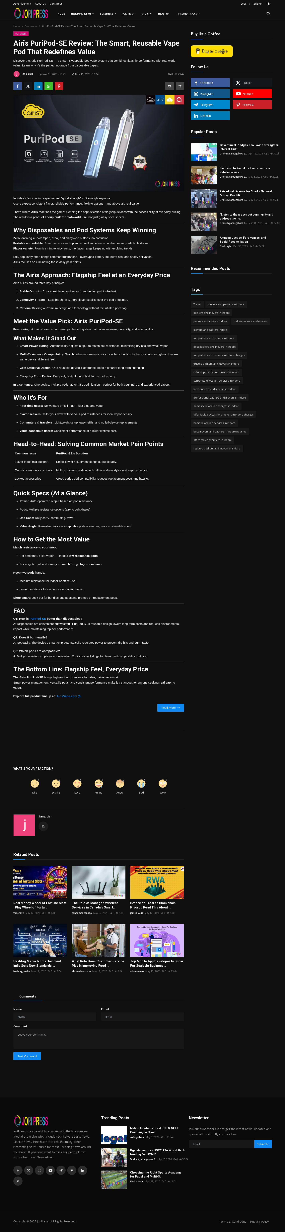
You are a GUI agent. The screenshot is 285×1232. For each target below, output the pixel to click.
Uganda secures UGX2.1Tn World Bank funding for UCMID (157, 1152)
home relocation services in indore (214, 423)
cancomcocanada (82, 913)
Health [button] (164, 14)
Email (105, 1009)
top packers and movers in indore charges (219, 355)
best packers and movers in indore (214, 346)
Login (244, 3)
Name (17, 1009)
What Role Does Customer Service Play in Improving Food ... (98, 963)
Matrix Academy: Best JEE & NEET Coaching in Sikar (154, 1130)
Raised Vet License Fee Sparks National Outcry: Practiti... (246, 193)
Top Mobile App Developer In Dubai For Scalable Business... (156, 963)
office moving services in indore (212, 440)
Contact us (56, 3)
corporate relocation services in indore (216, 380)
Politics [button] (129, 14)
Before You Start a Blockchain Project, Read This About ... (153, 905)
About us (40, 3)
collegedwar (137, 1137)
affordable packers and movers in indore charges (223, 414)
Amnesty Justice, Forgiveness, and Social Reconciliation (243, 239)
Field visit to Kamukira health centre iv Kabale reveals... (245, 170)
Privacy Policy (259, 1221)
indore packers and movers (250, 321)
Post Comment (27, 1056)
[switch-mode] (269, 3)
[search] (268, 13)
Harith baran (137, 1181)
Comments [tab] (27, 996)
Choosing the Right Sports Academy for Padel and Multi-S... (155, 1174)
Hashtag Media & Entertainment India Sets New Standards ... (37, 963)
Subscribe (263, 1144)
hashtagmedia (21, 971)
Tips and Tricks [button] (188, 14)
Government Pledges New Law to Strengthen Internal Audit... (249, 147)
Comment (20, 1026)
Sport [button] (147, 14)
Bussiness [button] (108, 14)
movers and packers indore (210, 330)
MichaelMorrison (81, 971)
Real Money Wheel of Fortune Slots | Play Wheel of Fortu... (40, 905)
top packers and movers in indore (213, 338)
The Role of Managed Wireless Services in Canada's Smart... (95, 905)
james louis (136, 913)
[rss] (18, 1181)
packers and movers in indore (211, 313)
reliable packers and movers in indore (216, 372)
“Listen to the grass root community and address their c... (246, 216)
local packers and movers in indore (214, 389)
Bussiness (31, 26)
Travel (197, 304)
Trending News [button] (82, 14)
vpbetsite (18, 913)
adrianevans (137, 971)
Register (257, 3)
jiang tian (45, 816)
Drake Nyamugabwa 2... (233, 153)
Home (61, 13)
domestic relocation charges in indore (216, 406)
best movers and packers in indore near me (220, 431)
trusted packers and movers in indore (216, 363)
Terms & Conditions (232, 1221)
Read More (170, 708)
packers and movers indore (210, 321)
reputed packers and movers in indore (216, 448)
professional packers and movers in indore (219, 397)
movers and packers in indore (226, 304)
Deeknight (226, 246)
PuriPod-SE (38, 618)
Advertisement (22, 3)
